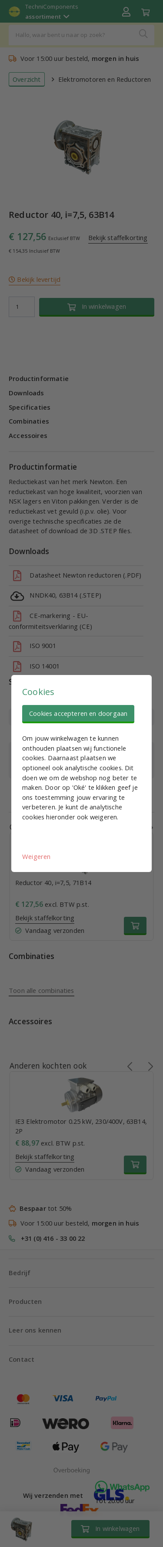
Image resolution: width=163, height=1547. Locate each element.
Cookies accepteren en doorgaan (78, 713)
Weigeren (36, 856)
